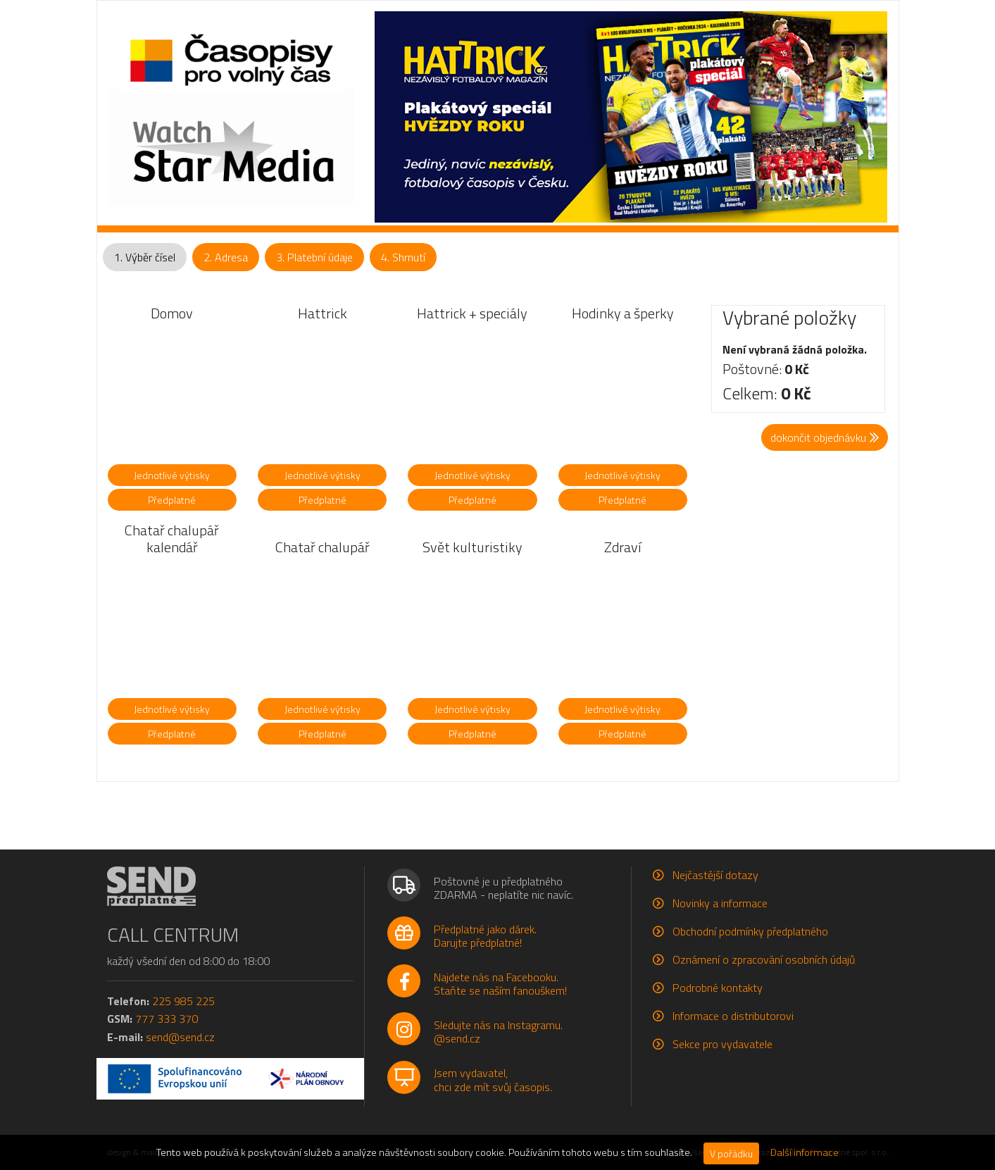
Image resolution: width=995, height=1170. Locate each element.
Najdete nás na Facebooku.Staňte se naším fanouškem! (500, 984)
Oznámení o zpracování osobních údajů (763, 959)
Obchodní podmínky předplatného (750, 931)
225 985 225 (183, 1000)
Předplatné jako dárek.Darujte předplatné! (485, 936)
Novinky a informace (720, 903)
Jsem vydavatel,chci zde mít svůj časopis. (493, 1079)
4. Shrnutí (403, 257)
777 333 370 (166, 1018)
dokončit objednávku (824, 437)
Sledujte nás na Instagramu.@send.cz (498, 1031)
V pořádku (731, 1153)
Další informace (804, 1152)
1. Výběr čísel (144, 257)
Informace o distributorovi (733, 1015)
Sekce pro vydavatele (722, 1043)
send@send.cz (180, 1036)
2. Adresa (226, 257)
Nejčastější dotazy (715, 874)
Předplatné (172, 499)
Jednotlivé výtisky (172, 475)
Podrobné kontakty (717, 987)
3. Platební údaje (314, 257)
